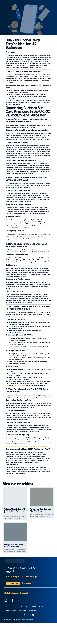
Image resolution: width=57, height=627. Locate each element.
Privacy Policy (25, 607)
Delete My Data (10, 610)
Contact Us (26, 583)
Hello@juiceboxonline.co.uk (16, 593)
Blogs (16, 607)
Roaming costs (33, 610)
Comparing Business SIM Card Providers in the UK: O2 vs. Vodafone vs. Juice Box (28, 111)
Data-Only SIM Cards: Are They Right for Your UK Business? (27, 446)
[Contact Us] (32, 582)
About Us (9, 607)
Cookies (41, 607)
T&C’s (34, 607)
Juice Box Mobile (19, 385)
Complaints (22, 610)
